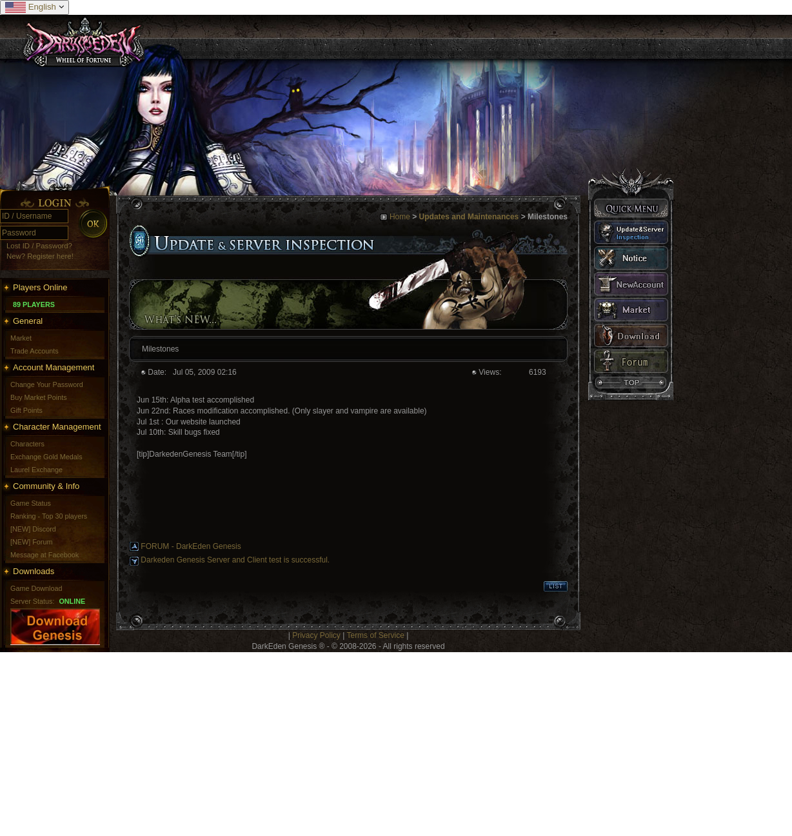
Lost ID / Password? (39, 246)
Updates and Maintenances (469, 216)
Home (400, 216)
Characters (27, 444)
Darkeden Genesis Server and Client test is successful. (235, 559)
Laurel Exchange (36, 469)
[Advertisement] (387, 742)
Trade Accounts (34, 351)
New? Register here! (40, 256)
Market (21, 338)
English (34, 7)
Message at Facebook (44, 555)
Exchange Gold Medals (46, 457)
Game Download (36, 588)
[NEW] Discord (33, 529)
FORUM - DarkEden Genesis (191, 546)
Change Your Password (46, 384)
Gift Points (26, 410)
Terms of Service (375, 635)
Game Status (30, 503)
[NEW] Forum (31, 542)
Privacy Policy (316, 635)
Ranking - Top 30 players (48, 516)
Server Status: (32, 601)
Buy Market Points (38, 397)
